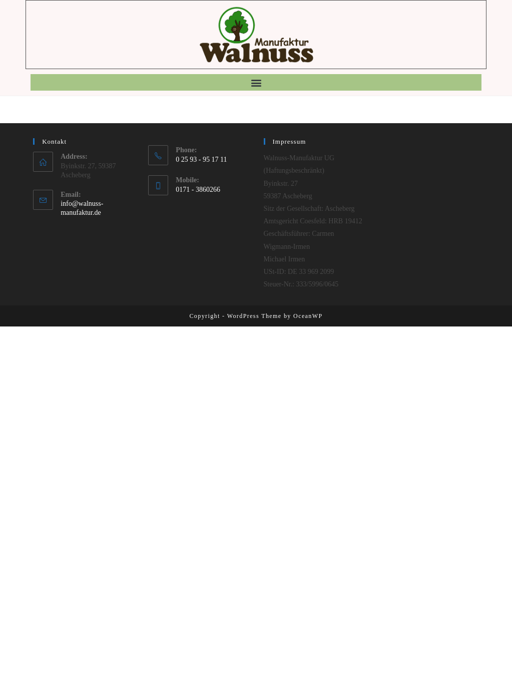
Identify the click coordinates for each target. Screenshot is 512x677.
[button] (256, 82)
